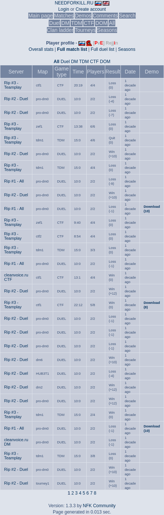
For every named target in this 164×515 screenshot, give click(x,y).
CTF (89, 23)
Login (63, 9)
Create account (90, 9)
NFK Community (99, 505)
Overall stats (41, 49)
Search (127, 16)
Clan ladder (60, 30)
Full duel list (102, 49)
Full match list (72, 49)
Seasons (107, 30)
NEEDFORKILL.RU (74, 3)
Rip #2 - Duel (16, 98)
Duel (54, 23)
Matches (64, 16)
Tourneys (85, 30)
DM (65, 23)
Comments (105, 16)
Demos (83, 16)
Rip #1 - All (14, 181)
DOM (101, 23)
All (112, 23)
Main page (40, 16)
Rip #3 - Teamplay (13, 85)
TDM (76, 23)
